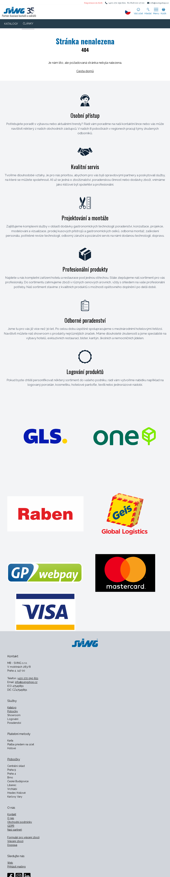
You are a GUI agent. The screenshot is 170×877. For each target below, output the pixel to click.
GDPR (10, 825)
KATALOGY (11, 23)
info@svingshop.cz (159, 3)
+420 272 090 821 (117, 3)
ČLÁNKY (28, 23)
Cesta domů (85, 71)
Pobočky (12, 711)
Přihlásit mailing (16, 866)
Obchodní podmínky (19, 822)
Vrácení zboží (15, 841)
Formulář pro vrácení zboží (23, 837)
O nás (10, 818)
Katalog (11, 707)
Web (10, 862)
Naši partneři (14, 829)
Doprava (12, 845)
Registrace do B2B (93, 3)
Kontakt (11, 814)
